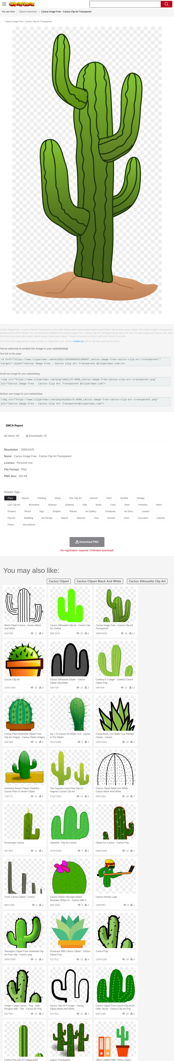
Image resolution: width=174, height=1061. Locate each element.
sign (41, 511)
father (123, 1035)
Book (35, 1040)
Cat (43, 1030)
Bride (30, 1035)
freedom (142, 504)
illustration (34, 504)
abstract (52, 504)
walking (89, 1035)
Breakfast (16, 1045)
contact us (78, 341)
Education (73, 1040)
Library (114, 1040)
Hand (153, 1035)
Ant (15, 1030)
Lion (127, 1030)
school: (7, 1040)
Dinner (114, 1045)
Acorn (16, 1025)
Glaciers (80, 1025)
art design (47, 518)
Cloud (147, 1025)
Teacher (27, 1040)
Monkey (134, 1030)
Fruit (59, 1045)
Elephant (87, 1030)
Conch (50, 1025)
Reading (55, 1040)
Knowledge (103, 1040)
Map (94, 1040)
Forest (162, 1025)
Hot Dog (155, 1045)
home (98, 1035)
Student (17, 1040)
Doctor (69, 1035)
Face (138, 1035)
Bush (140, 1025)
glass (58, 498)
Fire (64, 1025)
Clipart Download (28, 11)
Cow (58, 1030)
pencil (27, 511)
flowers (12, 511)
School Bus (85, 1040)
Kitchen (105, 1045)
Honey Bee (110, 1030)
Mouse (144, 1030)
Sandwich (74, 1045)
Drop (155, 1025)
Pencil (64, 1040)
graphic (57, 511)
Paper (131, 1040)
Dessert (33, 1045)
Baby (23, 1035)
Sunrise (114, 1025)
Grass (88, 1025)
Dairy (25, 1045)
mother (46, 1035)
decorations (29, 524)
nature (64, 518)
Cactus (42, 1025)
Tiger (166, 1030)
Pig (150, 1030)
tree (96, 518)
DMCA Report (14, 425)
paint (109, 498)
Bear (21, 1030)
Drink (41, 1045)
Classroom (44, 1040)
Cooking (145, 1045)
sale (84, 504)
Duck (71, 1030)
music (99, 504)
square (25, 498)
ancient (111, 518)
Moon (106, 1025)
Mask (16, 1035)
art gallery (91, 511)
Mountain (124, 1025)
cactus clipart (59, 581)
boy (116, 1035)
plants (11, 524)
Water (133, 1025)
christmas (110, 511)
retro (159, 504)
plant (10, 498)
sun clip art (75, 498)
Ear (75, 1035)
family (38, 1035)
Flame (71, 1025)
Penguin (157, 1030)
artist (127, 504)
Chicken (50, 1030)
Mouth (131, 1035)
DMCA (151, 1054)
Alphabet (147, 1040)
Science (122, 1040)
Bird (27, 1030)
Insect (120, 1030)
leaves (145, 511)
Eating (129, 1045)
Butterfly (35, 1030)
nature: (7, 1025)
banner (94, 498)
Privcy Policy (129, 1054)
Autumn (24, 1025)
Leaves (33, 1025)
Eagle (78, 1030)
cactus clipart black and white (99, 581)
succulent (143, 518)
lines (126, 518)
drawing (69, 504)
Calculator (158, 1040)
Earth (58, 1025)
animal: (7, 1030)
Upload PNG (164, 1054)
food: (6, 1045)
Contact (142, 1054)
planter (73, 511)
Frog (101, 1030)
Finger (145, 1035)
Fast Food (50, 1045)
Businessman (58, 1035)
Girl (110, 1035)
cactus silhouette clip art (147, 581)
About (109, 1054)
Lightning (98, 1025)
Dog (64, 1030)
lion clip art (14, 504)
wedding (28, 518)
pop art (11, 518)
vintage (140, 498)
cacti (113, 504)
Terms (117, 1054)
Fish (95, 1030)
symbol (124, 498)
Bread (137, 1045)
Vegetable (95, 1045)
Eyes (81, 1035)
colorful (161, 518)
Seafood (85, 1045)
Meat (65, 1045)
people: (7, 1035)
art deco (128, 511)
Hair (105, 1035)
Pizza (121, 1045)
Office (138, 1040)
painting (42, 498)
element (81, 518)
